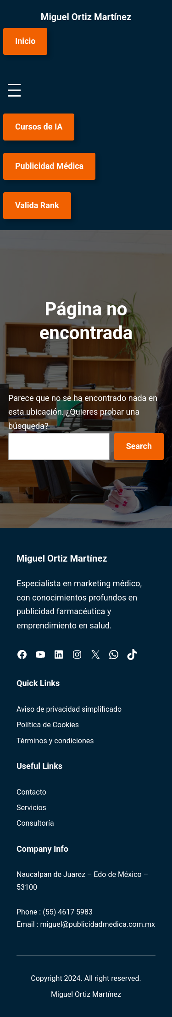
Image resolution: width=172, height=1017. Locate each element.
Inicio (25, 41)
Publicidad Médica (49, 166)
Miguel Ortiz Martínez (86, 16)
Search (139, 446)
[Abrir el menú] (14, 90)
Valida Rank (37, 205)
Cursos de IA (38, 126)
